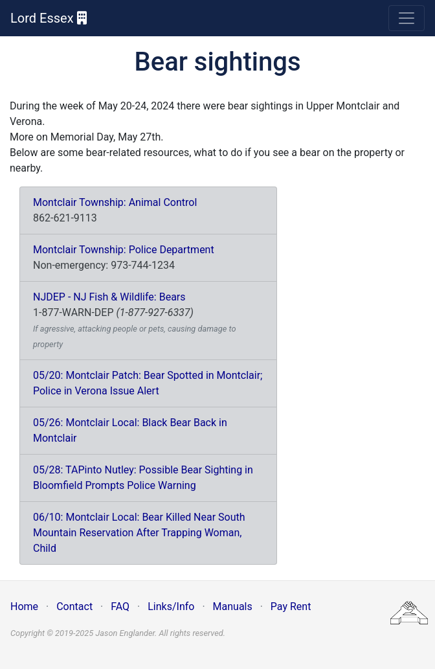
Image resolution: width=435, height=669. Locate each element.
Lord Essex (48, 18)
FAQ (120, 606)
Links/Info (171, 606)
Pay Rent (291, 606)
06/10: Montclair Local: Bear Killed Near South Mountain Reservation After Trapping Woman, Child (139, 532)
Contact (74, 606)
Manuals (232, 606)
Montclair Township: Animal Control (115, 202)
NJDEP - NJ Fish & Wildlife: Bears (109, 297)
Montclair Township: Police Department (123, 250)
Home (24, 606)
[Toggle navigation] (406, 18)
